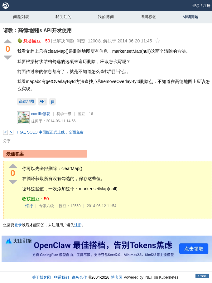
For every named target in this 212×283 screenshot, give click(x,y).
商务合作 (79, 277)
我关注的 (63, 17)
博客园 (116, 277)
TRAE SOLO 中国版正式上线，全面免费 (50, 132)
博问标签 (148, 17)
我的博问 (106, 17)
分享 (7, 141)
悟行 (29, 206)
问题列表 (21, 17)
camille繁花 (40, 114)
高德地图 (26, 101)
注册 (206, 5)
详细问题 (190, 17)
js (52, 101)
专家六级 (46, 206)
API (43, 101)
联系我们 (61, 277)
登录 (196, 5)
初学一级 (63, 114)
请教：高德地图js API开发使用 (37, 30)
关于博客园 (41, 277)
